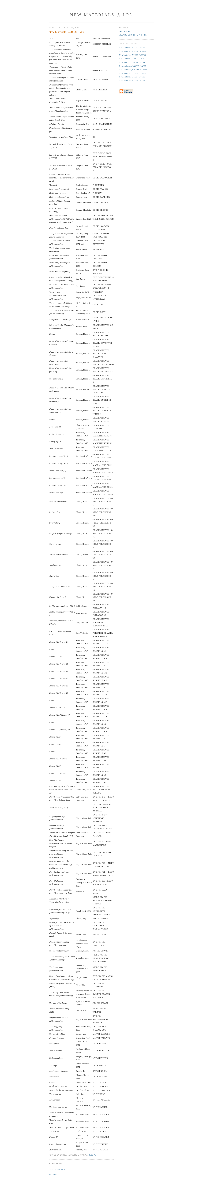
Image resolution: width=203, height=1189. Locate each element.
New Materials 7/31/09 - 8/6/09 (132, 47)
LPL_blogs (124, 31)
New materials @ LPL (101, 14)
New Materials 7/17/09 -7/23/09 (132, 55)
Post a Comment (58, 1170)
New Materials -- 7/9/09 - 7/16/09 (133, 58)
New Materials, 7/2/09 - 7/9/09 (132, 62)
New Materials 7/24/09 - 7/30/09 (132, 51)
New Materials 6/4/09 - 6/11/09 (132, 77)
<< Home (53, 1174)
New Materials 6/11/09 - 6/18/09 (132, 73)
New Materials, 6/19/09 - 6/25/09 (133, 69)
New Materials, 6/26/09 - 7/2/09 (132, 66)
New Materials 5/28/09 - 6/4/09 (132, 80)
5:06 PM (92, 1155)
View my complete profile (133, 35)
